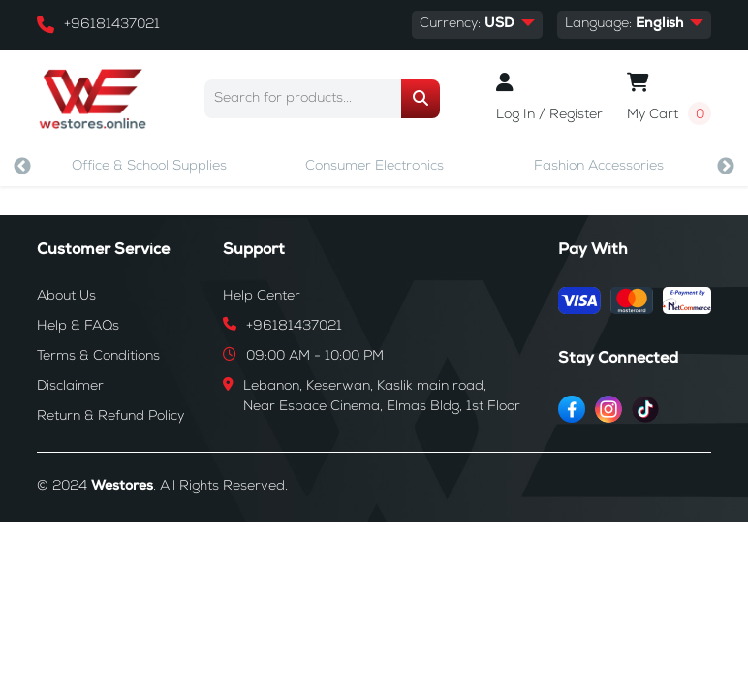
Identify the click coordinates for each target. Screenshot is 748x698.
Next (725, 166)
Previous (22, 166)
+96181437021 (112, 25)
